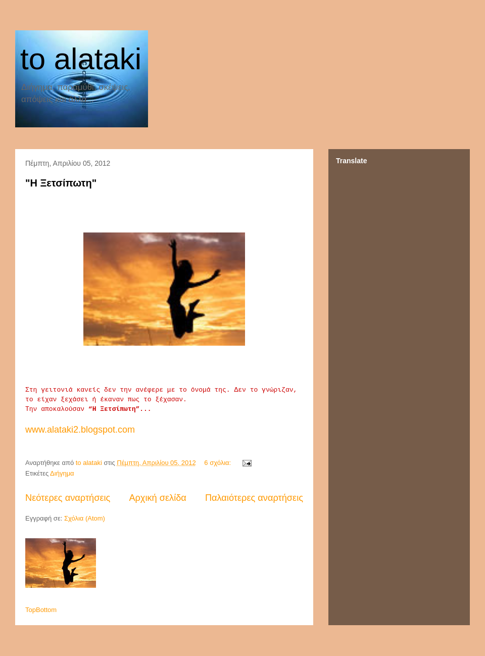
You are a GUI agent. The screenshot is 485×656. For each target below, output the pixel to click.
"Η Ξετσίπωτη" (60, 183)
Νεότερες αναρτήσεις (67, 498)
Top (30, 610)
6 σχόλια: (218, 462)
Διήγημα (62, 473)
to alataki (80, 59)
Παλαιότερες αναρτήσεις (254, 498)
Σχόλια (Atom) (84, 518)
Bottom (46, 610)
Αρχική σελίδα (157, 498)
